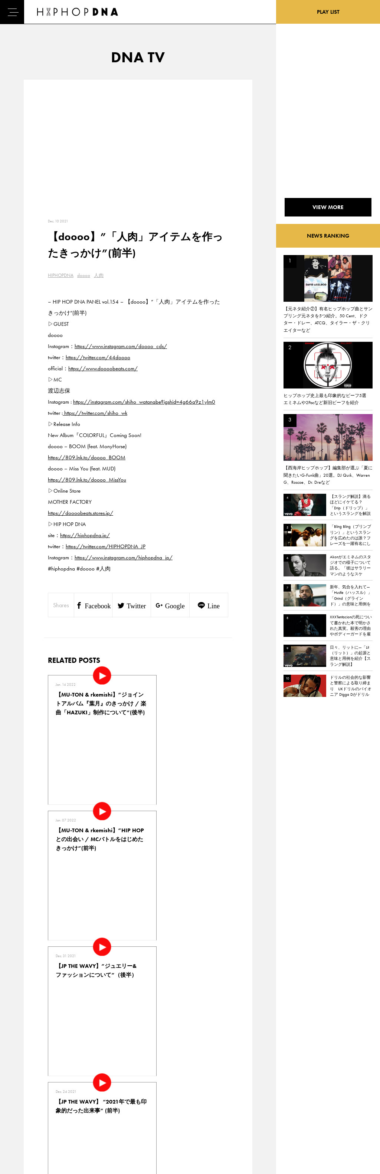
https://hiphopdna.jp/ (85, 535)
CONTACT (63, 1077)
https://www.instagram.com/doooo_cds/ (121, 346)
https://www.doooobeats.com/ (103, 368)
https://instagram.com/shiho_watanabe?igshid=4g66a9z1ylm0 (144, 402)
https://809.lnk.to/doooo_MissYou (87, 479)
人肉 (99, 275)
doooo (83, 275)
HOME (26, 1077)
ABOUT (27, 1128)
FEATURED (30, 1116)
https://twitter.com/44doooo (98, 357)
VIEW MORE (138, 973)
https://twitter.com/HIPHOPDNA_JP (105, 546)
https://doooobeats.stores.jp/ (80, 513)
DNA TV (27, 1090)
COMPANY (64, 1103)
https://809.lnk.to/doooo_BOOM (86, 457)
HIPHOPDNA (60, 275)
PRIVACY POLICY (71, 1090)
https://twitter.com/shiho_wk (95, 413)
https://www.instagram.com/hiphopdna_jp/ (124, 557)
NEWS (26, 1103)
